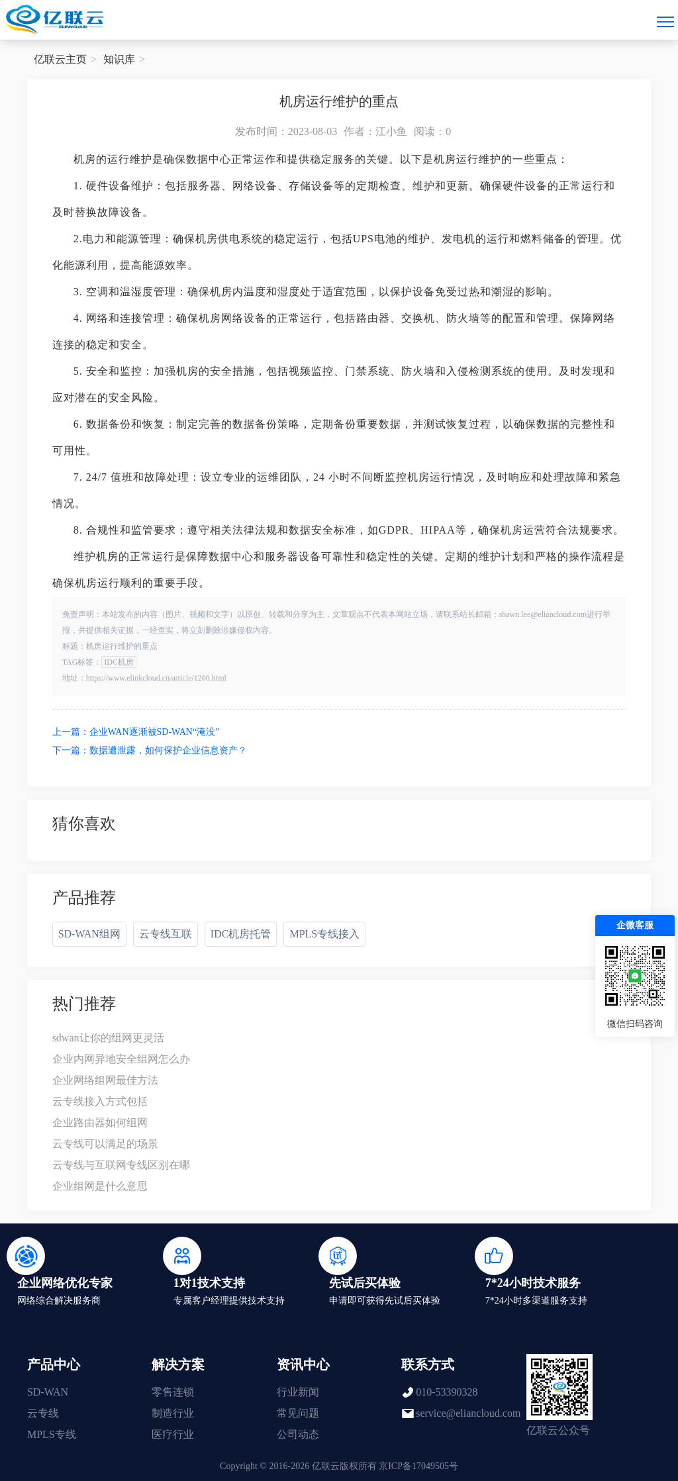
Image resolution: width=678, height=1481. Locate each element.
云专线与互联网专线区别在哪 (121, 1164)
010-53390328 (446, 1392)
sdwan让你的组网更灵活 (108, 1037)
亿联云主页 (60, 59)
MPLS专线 (51, 1434)
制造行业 (173, 1413)
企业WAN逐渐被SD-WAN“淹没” (154, 732)
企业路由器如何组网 (100, 1122)
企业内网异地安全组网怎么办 (121, 1059)
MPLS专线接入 (324, 933)
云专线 (43, 1413)
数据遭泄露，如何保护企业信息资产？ (168, 750)
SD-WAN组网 (89, 933)
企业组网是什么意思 (100, 1186)
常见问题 (298, 1413)
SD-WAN (47, 1392)
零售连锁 (173, 1392)
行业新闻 (298, 1392)
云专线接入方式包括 (100, 1101)
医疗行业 (173, 1434)
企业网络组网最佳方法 (105, 1080)
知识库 (119, 59)
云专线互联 (165, 933)
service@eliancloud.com (468, 1413)
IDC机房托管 (241, 933)
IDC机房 (119, 662)
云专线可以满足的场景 (105, 1143)
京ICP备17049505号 (418, 1466)
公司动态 (298, 1434)
